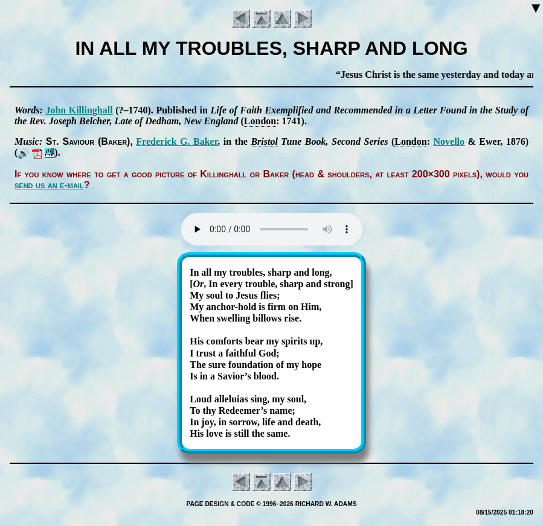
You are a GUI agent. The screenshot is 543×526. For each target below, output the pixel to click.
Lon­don (260, 121)
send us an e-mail (49, 185)
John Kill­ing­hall (78, 110)
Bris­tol (264, 141)
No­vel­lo (448, 141)
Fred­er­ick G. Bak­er (176, 141)
